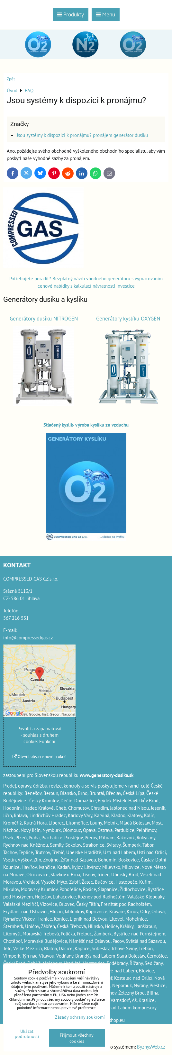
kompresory (145, 1007)
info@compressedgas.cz (28, 637)
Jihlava (20, 815)
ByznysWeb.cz (151, 1046)
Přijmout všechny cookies (77, 1038)
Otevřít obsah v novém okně (40, 756)
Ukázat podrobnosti (27, 1034)
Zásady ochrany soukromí (80, 1017)
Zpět (11, 79)
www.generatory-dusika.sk (106, 775)
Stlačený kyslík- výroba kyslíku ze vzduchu (86, 424)
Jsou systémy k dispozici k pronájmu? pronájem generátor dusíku (82, 135)
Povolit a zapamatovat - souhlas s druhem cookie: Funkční (39, 734)
